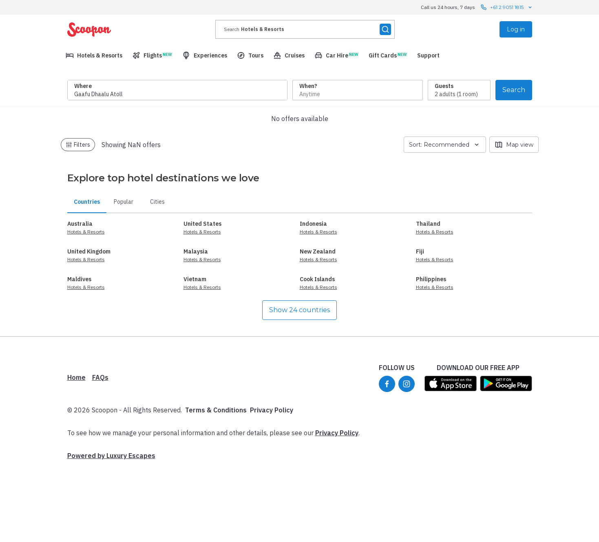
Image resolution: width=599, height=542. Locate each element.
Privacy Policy (271, 485)
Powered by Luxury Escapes (111, 531)
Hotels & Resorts (86, 307)
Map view (514, 220)
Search (513, 165)
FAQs (100, 452)
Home (76, 452)
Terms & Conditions (216, 485)
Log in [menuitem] (516, 29)
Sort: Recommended (445, 220)
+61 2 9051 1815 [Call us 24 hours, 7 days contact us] (506, 7)
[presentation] (305, 29)
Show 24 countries (299, 385)
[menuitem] (94, 55)
